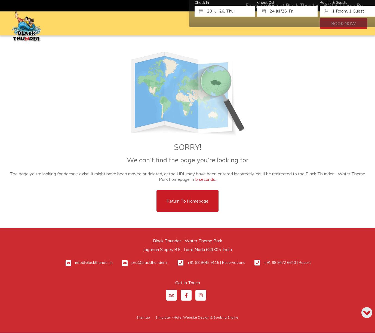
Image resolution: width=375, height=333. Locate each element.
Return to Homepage (187, 201)
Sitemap (143, 317)
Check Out (265, 3)
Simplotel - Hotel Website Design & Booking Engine (196, 317)
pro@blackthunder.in (149, 262)
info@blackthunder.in (94, 262)
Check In (202, 3)
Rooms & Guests (333, 3)
